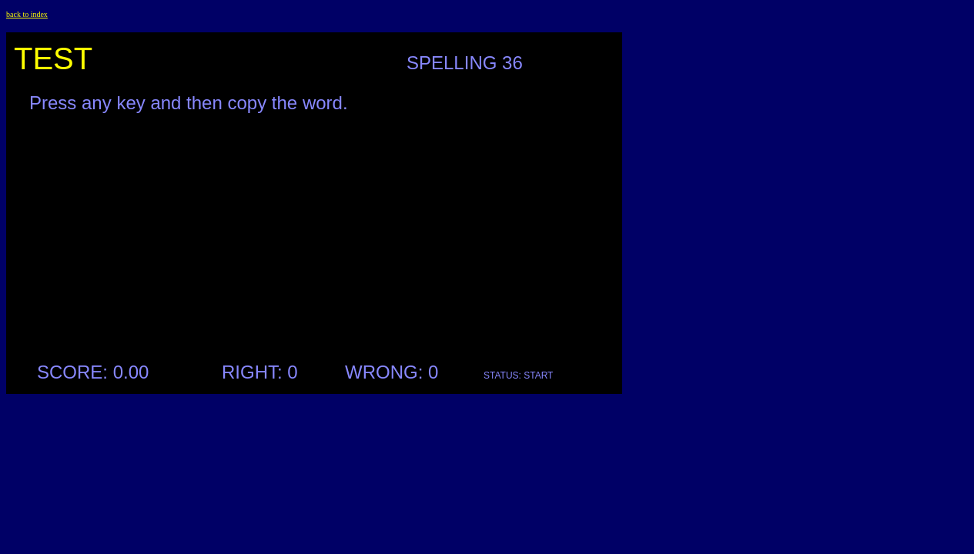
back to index (27, 14)
